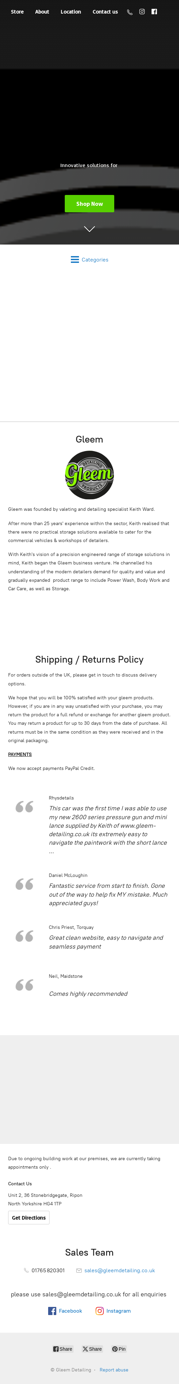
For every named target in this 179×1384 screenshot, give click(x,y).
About (42, 11)
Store (17, 11)
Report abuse (114, 1370)
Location (71, 11)
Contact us (105, 11)
